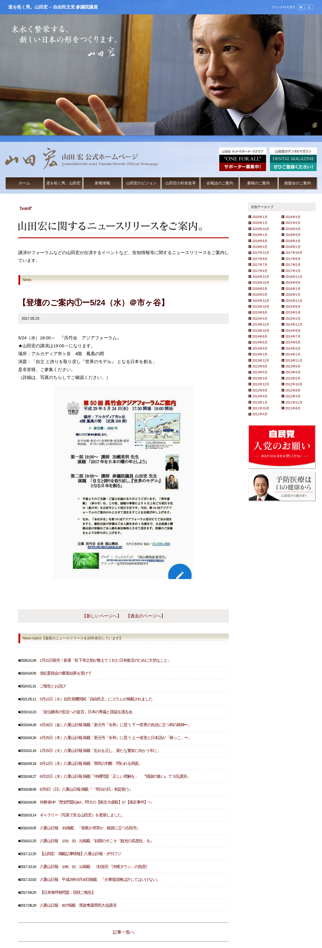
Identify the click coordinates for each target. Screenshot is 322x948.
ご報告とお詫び (53, 686)
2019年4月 (293, 229)
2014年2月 (260, 354)
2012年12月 (260, 384)
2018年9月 (293, 234)
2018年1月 (293, 247)
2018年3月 (260, 247)
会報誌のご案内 (219, 183)
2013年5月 (260, 372)
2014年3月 (293, 348)
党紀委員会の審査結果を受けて (66, 673)
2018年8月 (260, 241)
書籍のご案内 (258, 183)
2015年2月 (293, 318)
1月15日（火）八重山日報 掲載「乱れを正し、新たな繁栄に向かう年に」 (100, 750)
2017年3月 (293, 271)
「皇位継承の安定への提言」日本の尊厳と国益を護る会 (86, 712)
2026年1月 (260, 217)
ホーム (24, 183)
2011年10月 (260, 408)
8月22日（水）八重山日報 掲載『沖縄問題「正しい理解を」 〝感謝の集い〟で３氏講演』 (115, 776)
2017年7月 (260, 264)
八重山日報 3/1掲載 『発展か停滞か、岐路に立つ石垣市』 (90, 828)
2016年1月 (293, 294)
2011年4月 (260, 414)
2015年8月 (260, 312)
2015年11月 (293, 300)
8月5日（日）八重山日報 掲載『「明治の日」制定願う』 (86, 789)
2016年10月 (260, 282)
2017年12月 (260, 252)
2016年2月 (260, 294)
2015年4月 (260, 318)
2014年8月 (260, 336)
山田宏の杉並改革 (180, 183)
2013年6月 (293, 366)
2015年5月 (293, 312)
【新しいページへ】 (101, 615)
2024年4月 (293, 217)
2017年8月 (293, 259)
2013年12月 (260, 360)
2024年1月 (260, 222)
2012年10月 (293, 384)
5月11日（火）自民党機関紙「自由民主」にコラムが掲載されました (96, 699)
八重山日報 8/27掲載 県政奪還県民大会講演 (78, 905)
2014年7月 (293, 336)
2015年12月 (260, 300)
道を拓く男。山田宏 (63, 183)
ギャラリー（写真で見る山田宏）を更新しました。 (82, 815)
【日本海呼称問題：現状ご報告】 (67, 892)
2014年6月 (260, 342)
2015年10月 (260, 306)
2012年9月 (260, 390)
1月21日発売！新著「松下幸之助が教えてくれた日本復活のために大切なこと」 (105, 660)
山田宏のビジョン (141, 183)
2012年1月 (260, 402)
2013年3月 (260, 378)
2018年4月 (293, 241)
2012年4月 (260, 396)
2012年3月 (293, 396)
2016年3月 (293, 288)
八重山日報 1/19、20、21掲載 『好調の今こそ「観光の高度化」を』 (97, 841)
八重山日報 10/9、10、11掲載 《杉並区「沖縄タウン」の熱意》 (94, 866)
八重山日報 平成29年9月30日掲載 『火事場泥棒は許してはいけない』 (100, 879)
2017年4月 (260, 271)
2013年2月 (293, 378)
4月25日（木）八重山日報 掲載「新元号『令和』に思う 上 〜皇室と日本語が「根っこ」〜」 (116, 738)
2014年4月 (260, 348)
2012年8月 (293, 390)
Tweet (25, 208)
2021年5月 (293, 222)
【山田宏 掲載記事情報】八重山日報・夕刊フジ (80, 854)
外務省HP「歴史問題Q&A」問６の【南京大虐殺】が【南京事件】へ (96, 802)
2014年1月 (293, 354)
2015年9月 (293, 306)
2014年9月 (293, 330)
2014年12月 (260, 324)
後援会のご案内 (297, 183)
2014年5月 (293, 342)
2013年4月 (293, 372)
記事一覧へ (124, 932)
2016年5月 (260, 288)
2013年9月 (260, 366)
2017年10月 (293, 252)
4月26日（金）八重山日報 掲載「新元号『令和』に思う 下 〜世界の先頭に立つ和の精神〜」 (116, 725)
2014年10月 (260, 330)
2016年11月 (293, 276)
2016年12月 (260, 276)
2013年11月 (293, 360)
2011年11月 (293, 402)
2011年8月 (293, 408)
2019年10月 (260, 229)
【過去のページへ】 (145, 615)
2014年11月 (293, 324)
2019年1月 (260, 234)
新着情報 (102, 183)
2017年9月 (260, 259)
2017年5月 (293, 264)
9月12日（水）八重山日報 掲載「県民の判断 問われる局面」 (91, 763)
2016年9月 (293, 282)
